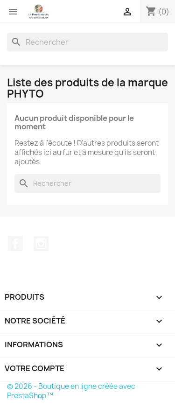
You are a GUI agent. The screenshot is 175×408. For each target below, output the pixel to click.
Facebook (15, 243)
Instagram (41, 243)
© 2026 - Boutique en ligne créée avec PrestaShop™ (71, 391)
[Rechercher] (87, 42)
